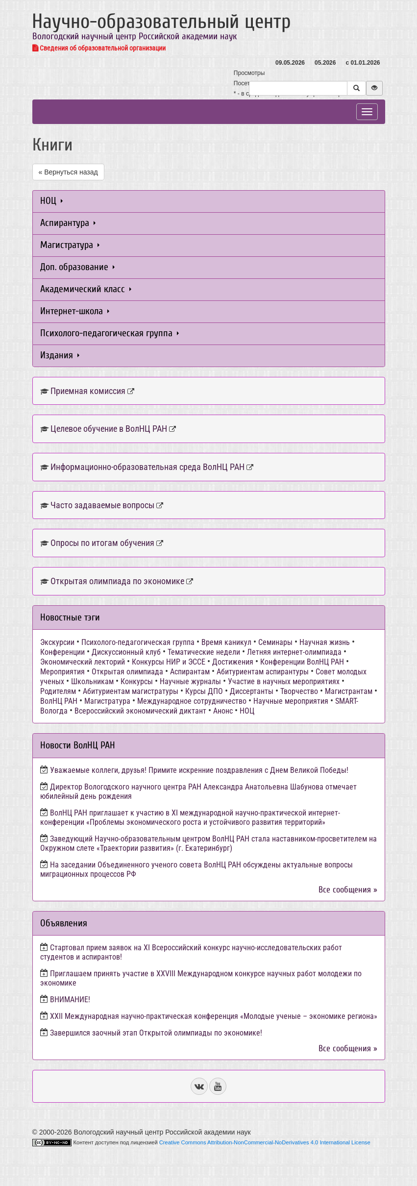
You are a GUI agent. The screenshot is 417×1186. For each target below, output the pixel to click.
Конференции (62, 652)
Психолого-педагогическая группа (109, 333)
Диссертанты (251, 691)
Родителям (58, 691)
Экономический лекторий (82, 662)
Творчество (299, 691)
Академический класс (85, 289)
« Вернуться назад (68, 172)
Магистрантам (348, 691)
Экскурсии (57, 642)
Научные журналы (190, 681)
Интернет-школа (74, 311)
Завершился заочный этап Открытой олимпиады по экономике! (156, 1033)
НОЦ (51, 200)
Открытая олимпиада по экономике (117, 581)
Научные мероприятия (290, 701)
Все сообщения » (348, 890)
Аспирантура (68, 222)
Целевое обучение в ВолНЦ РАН (108, 428)
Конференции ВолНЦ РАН (302, 662)
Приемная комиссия (87, 391)
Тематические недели (204, 652)
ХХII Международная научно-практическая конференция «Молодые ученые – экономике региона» (213, 1016)
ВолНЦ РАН (58, 701)
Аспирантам (190, 671)
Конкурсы (137, 681)
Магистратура (69, 244)
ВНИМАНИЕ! (70, 999)
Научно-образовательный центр (161, 21)
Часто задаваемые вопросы (102, 505)
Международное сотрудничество (191, 701)
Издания (59, 355)
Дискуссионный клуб (126, 652)
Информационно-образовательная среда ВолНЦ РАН (147, 467)
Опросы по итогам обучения (102, 543)
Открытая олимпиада (127, 671)
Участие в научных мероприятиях (284, 681)
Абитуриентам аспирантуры (263, 671)
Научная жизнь (324, 642)
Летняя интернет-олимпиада (294, 652)
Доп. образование (77, 266)
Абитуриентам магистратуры (130, 691)
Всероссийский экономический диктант (140, 711)
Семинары (275, 642)
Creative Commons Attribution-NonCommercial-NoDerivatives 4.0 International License (264, 1142)
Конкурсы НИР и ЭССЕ (168, 662)
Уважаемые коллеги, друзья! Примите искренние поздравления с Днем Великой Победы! (199, 770)
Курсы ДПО (204, 691)
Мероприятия (62, 671)
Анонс (223, 711)
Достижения (232, 662)
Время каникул (226, 642)
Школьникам (92, 681)
